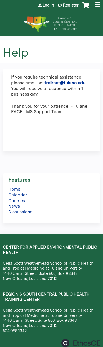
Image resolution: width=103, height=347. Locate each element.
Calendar (17, 194)
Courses (16, 200)
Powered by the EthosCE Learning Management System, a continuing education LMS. (80, 343)
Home (14, 189)
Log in (48, 5)
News (14, 206)
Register (70, 5)
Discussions (20, 211)
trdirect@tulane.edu (64, 82)
